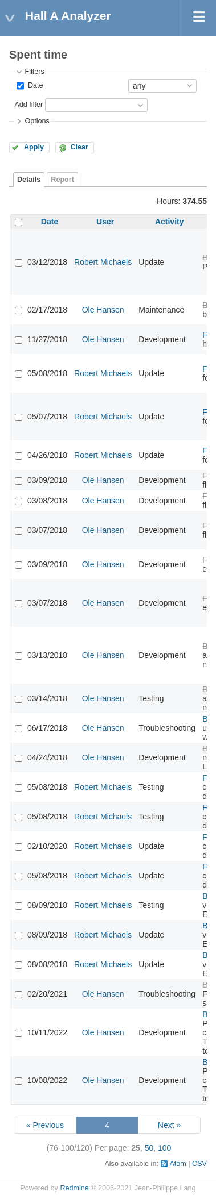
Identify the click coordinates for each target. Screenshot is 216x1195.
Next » (169, 1125)
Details (28, 180)
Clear (79, 147)
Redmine (74, 1188)
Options (37, 121)
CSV (199, 1164)
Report (62, 180)
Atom (177, 1164)
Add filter (28, 105)
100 (164, 1147)
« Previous (45, 1125)
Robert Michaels (103, 262)
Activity (169, 221)
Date (34, 85)
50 (149, 1147)
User (105, 221)
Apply (34, 147)
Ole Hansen (103, 309)
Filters (34, 72)
